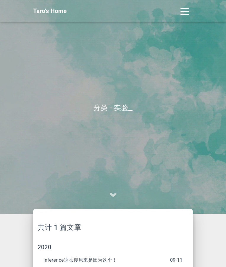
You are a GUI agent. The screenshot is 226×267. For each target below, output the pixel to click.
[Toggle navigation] (185, 11)
